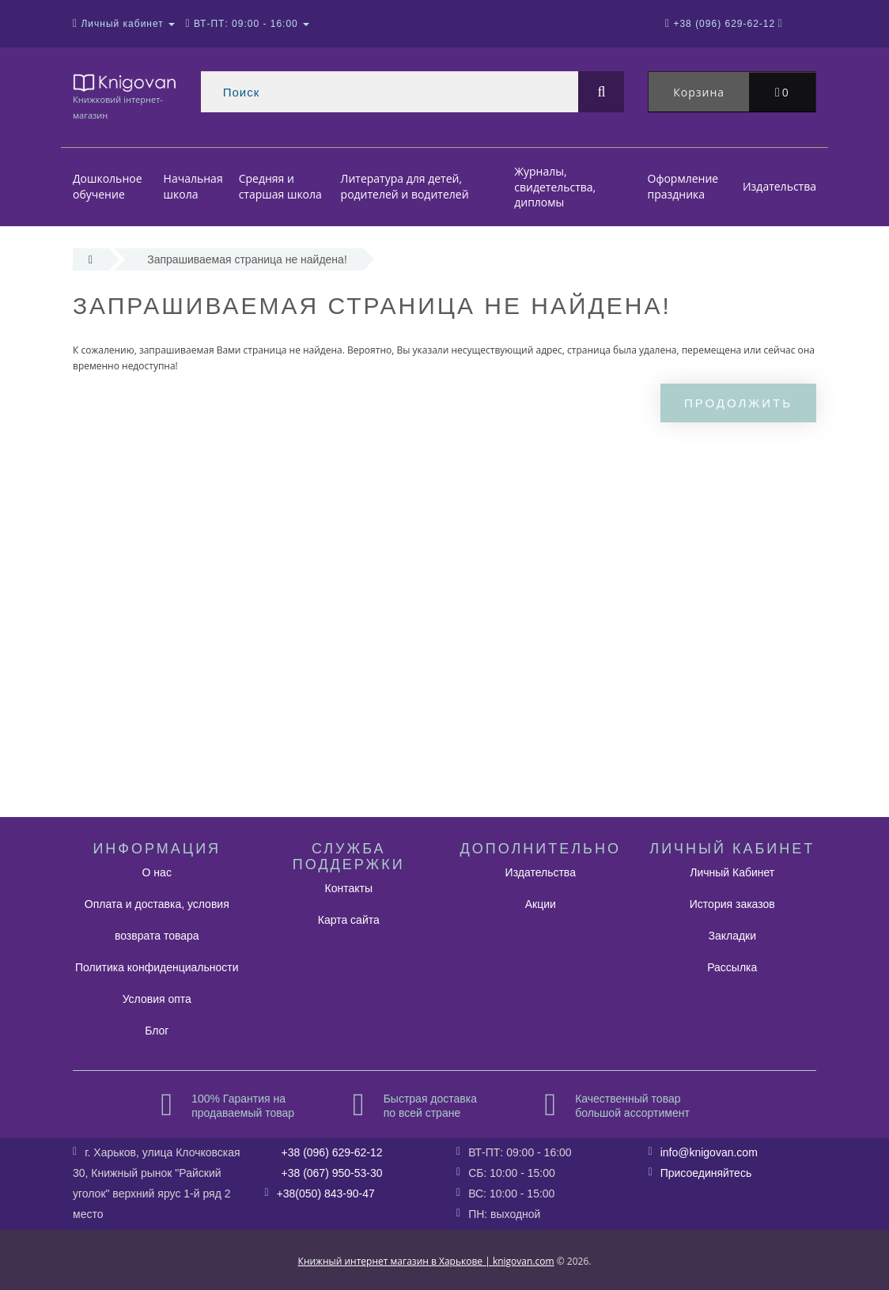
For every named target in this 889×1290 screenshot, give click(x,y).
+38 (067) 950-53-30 (332, 1173)
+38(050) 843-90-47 (326, 1193)
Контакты (349, 888)
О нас (157, 872)
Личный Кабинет (732, 872)
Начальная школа (193, 187)
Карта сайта (349, 920)
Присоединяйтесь (706, 1173)
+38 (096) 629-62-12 (332, 1152)
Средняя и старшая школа (280, 187)
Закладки (732, 935)
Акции (540, 904)
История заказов (732, 904)
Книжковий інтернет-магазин (125, 96)
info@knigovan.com (709, 1152)
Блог (156, 1030)
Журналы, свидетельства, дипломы (555, 187)
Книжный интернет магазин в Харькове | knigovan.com (426, 1261)
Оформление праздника (683, 187)
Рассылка (732, 967)
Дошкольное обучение (107, 187)
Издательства (779, 186)
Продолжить (738, 403)
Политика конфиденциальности (157, 967)
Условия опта (157, 999)
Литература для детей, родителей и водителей (405, 187)
